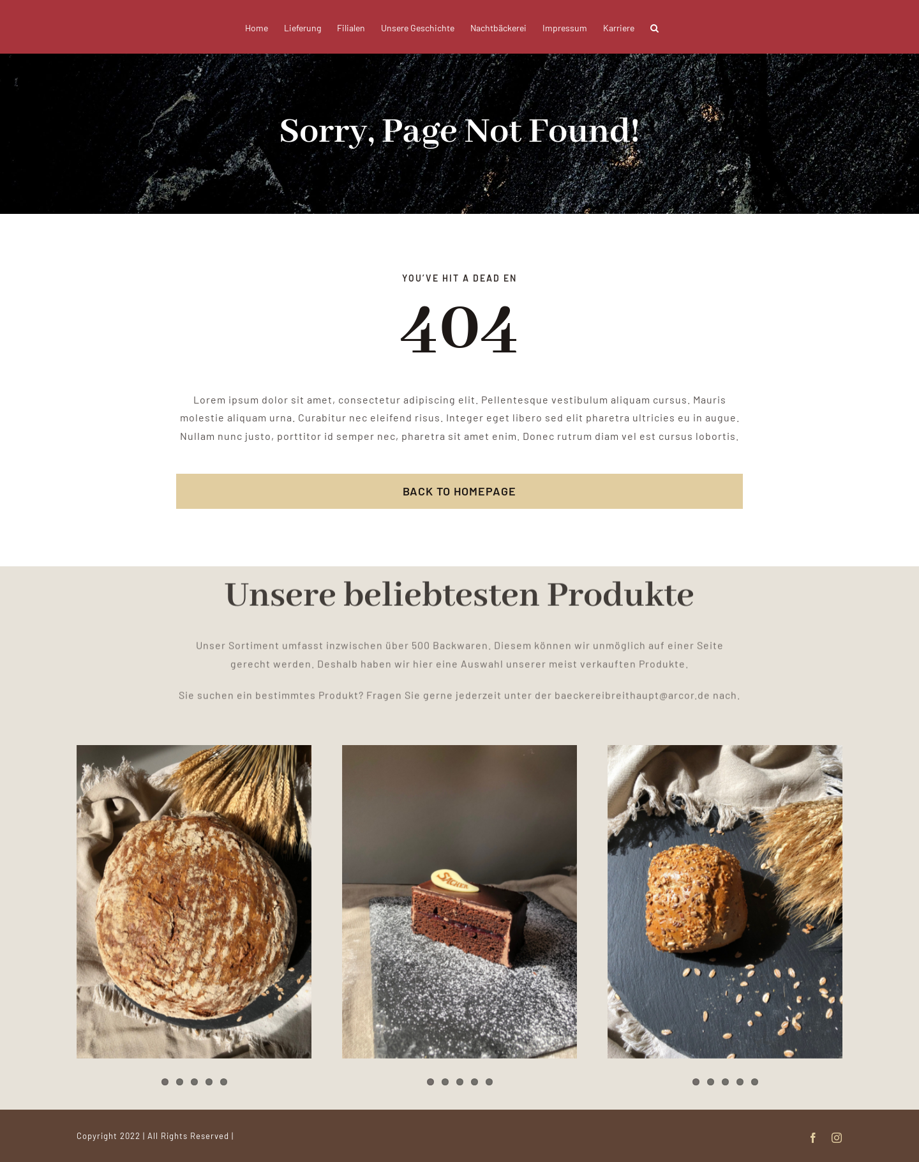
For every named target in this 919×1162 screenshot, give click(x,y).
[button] (654, 27)
